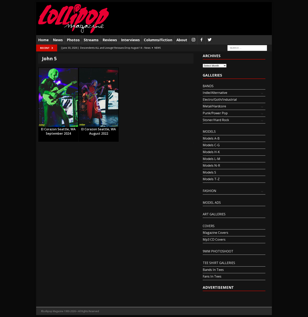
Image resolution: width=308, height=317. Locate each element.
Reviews (110, 39)
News (58, 39)
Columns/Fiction (158, 39)
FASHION (209, 191)
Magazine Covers (215, 232)
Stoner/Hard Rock (216, 120)
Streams (91, 39)
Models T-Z (211, 179)
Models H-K (211, 152)
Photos (73, 39)
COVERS (208, 226)
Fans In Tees (212, 276)
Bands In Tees (213, 270)
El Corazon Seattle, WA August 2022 (98, 129)
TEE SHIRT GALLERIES (219, 263)
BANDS (208, 86)
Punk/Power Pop (215, 113)
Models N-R (211, 165)
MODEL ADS (212, 202)
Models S (209, 172)
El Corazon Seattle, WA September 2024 (58, 129)
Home (43, 39)
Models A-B (211, 138)
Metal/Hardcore (214, 106)
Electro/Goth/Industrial (220, 99)
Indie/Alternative (215, 92)
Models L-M (211, 159)
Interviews (130, 39)
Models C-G (211, 145)
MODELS (209, 131)
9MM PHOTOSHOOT (218, 251)
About (181, 39)
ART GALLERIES (214, 214)
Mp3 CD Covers (214, 239)
